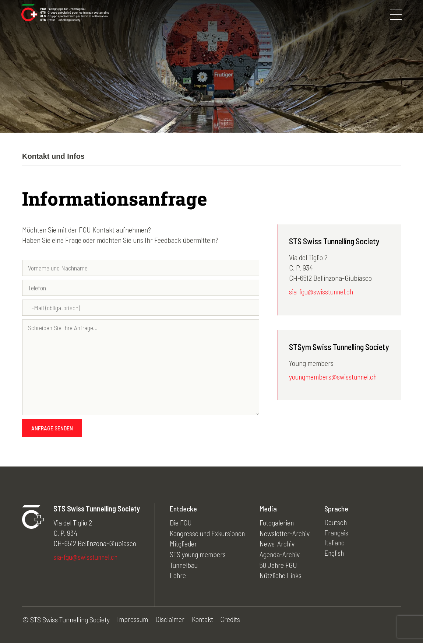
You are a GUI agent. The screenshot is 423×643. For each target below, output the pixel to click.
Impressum (132, 619)
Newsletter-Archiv (287, 532)
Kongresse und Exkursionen (208, 532)
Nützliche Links (283, 574)
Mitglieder (183, 543)
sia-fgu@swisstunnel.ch (322, 291)
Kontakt (203, 619)
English (337, 553)
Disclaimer (170, 619)
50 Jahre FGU (281, 563)
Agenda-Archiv (282, 553)
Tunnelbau (184, 563)
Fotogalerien (279, 522)
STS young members (198, 553)
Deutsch (338, 522)
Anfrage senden (52, 427)
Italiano (337, 543)
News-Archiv (279, 543)
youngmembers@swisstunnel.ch (334, 377)
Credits (232, 619)
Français (339, 532)
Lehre (178, 574)
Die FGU (181, 522)
